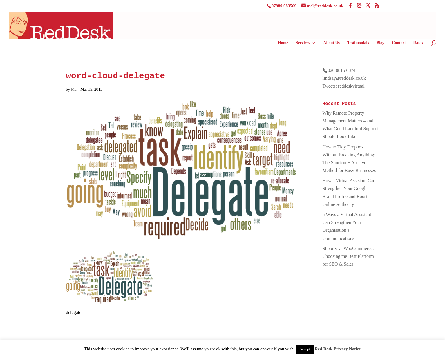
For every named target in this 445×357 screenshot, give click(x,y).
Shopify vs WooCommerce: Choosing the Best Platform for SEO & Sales (348, 256)
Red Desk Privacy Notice (338, 349)
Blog (380, 43)
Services (303, 43)
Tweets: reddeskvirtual (344, 86)
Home (283, 43)
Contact (399, 43)
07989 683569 (284, 5)
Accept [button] (304, 349)
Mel (74, 89)
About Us (331, 43)
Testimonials (358, 43)
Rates (418, 43)
